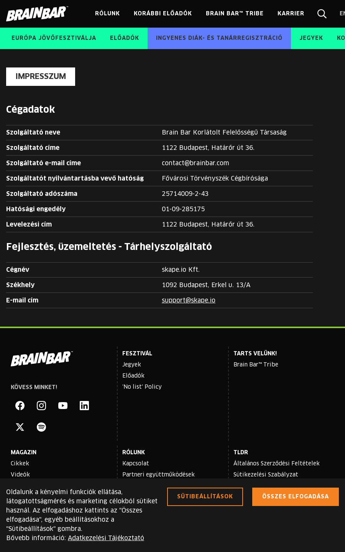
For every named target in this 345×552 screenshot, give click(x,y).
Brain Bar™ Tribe (255, 365)
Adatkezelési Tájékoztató (106, 538)
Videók (20, 475)
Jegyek (131, 365)
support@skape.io (188, 300)
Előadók (133, 376)
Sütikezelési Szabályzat (265, 475)
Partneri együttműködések (158, 475)
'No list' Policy (142, 387)
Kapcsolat (135, 464)
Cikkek (20, 464)
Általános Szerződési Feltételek (276, 464)
